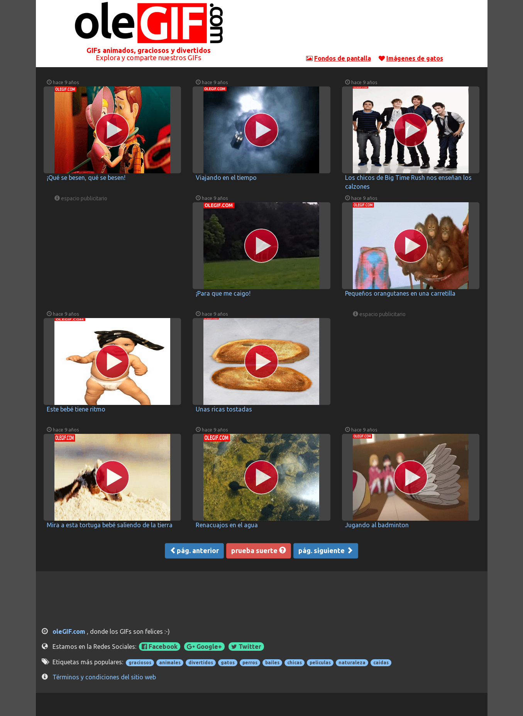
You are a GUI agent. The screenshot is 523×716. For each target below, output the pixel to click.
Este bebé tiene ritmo (76, 409)
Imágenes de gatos (414, 58)
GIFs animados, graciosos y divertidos (148, 50)
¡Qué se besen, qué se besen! (86, 177)
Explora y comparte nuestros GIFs (148, 57)
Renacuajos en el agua (227, 524)
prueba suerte (258, 550)
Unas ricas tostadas (224, 409)
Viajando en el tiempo (226, 177)
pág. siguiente (325, 550)
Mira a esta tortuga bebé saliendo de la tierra (110, 524)
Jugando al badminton (377, 524)
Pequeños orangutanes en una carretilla (400, 293)
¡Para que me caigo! (223, 293)
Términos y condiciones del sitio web (104, 677)
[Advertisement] (374, 29)
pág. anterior (194, 550)
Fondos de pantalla (342, 58)
